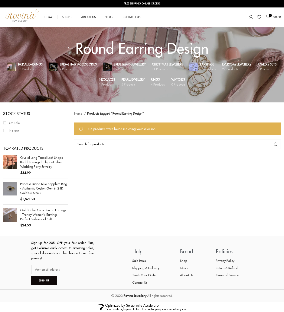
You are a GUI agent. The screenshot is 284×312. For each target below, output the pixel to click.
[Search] (177, 144)
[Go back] (70, 48)
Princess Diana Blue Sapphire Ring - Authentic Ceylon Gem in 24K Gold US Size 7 (43, 188)
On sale (14, 123)
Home (78, 113)
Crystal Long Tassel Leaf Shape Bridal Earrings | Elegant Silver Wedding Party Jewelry (41, 162)
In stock (13, 130)
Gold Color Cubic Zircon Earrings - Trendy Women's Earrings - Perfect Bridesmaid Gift (43, 214)
